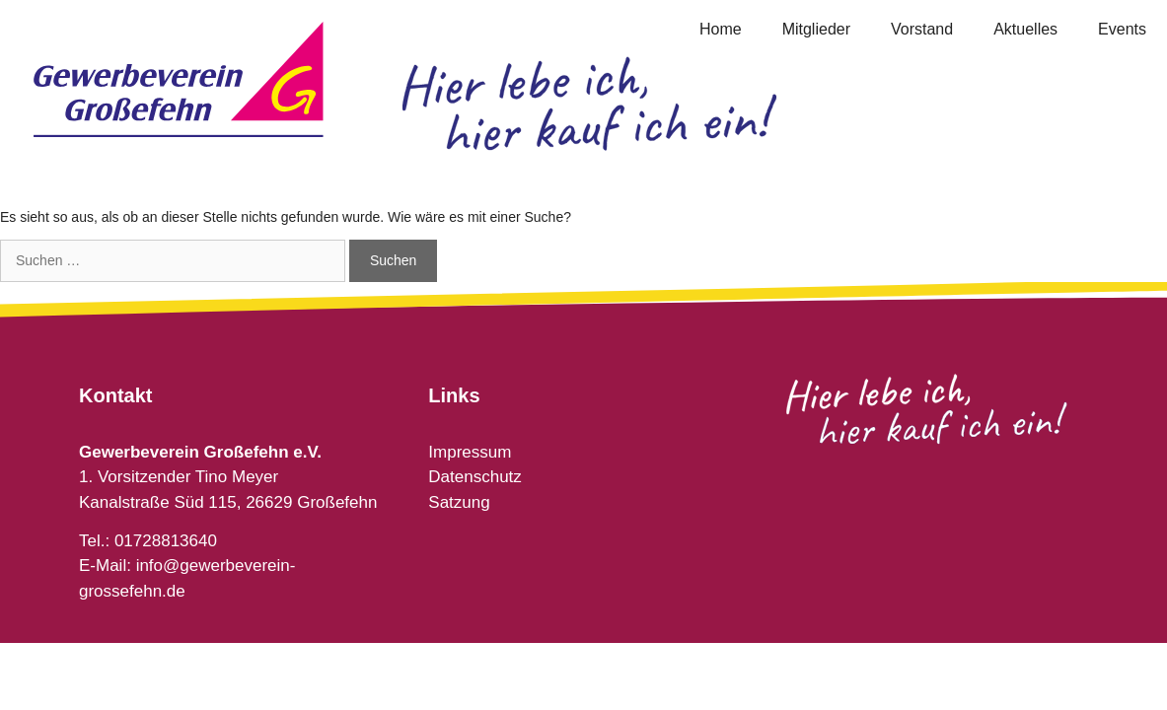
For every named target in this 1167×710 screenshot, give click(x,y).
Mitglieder (816, 29)
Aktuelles (1025, 29)
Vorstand (922, 29)
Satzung (458, 502)
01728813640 (165, 541)
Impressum (469, 452)
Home (720, 29)
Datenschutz (475, 476)
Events (1122, 29)
